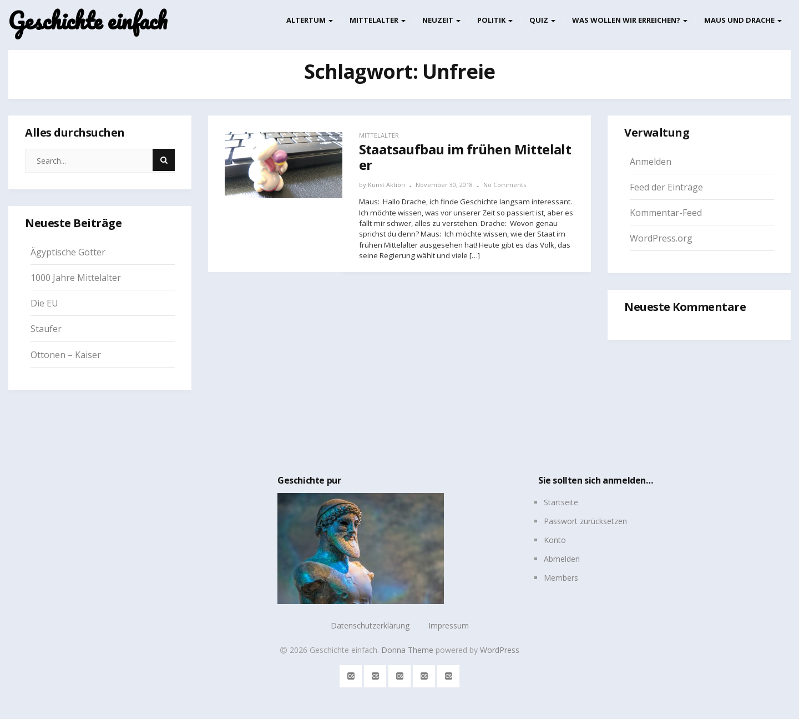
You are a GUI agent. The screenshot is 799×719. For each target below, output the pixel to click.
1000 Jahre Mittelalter (76, 277)
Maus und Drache (743, 20)
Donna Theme (408, 650)
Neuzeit (441, 20)
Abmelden (562, 559)
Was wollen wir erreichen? (629, 20)
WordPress (499, 650)
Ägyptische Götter (68, 252)
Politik (495, 20)
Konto (555, 540)
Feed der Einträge (666, 187)
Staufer (46, 329)
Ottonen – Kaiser (66, 355)
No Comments (504, 184)
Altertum (309, 20)
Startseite (561, 502)
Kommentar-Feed (666, 213)
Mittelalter (378, 20)
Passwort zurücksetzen (585, 521)
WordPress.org (661, 238)
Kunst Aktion (386, 184)
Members (561, 577)
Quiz (542, 20)
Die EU (44, 303)
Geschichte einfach (87, 21)
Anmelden (650, 161)
